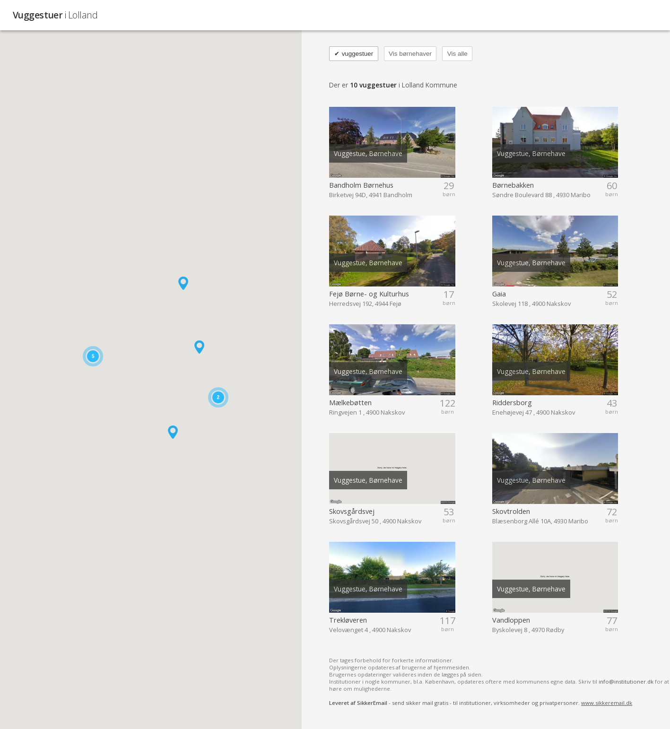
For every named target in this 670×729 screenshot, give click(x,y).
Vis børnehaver (410, 53)
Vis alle (457, 53)
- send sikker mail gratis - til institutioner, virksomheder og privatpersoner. (480, 702)
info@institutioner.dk (626, 681)
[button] (199, 347)
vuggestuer (354, 53)
